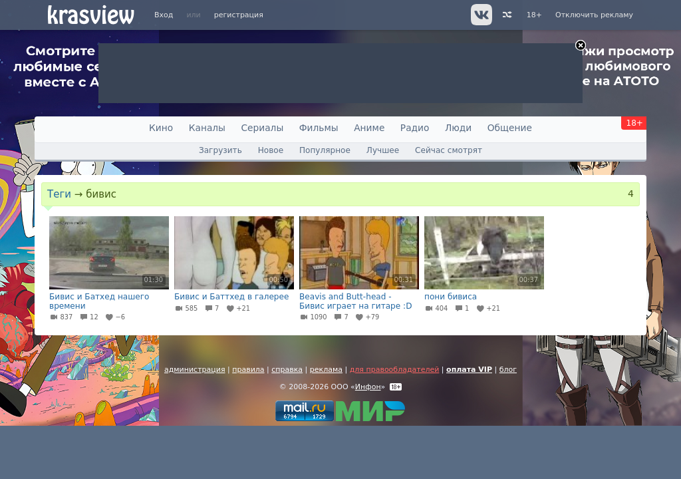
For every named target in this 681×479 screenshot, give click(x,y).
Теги (59, 194)
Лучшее (382, 150)
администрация (194, 369)
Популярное (324, 150)
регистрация (238, 15)
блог (508, 369)
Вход (163, 15)
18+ (534, 15)
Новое (270, 150)
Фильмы (319, 127)
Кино (161, 127)
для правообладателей (395, 369)
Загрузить (220, 150)
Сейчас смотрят (448, 150)
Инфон (368, 387)
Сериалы (262, 127)
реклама (326, 369)
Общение (509, 127)
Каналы (207, 127)
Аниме (369, 127)
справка (287, 369)
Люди (458, 127)
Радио (415, 127)
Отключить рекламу (594, 15)
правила (248, 369)
